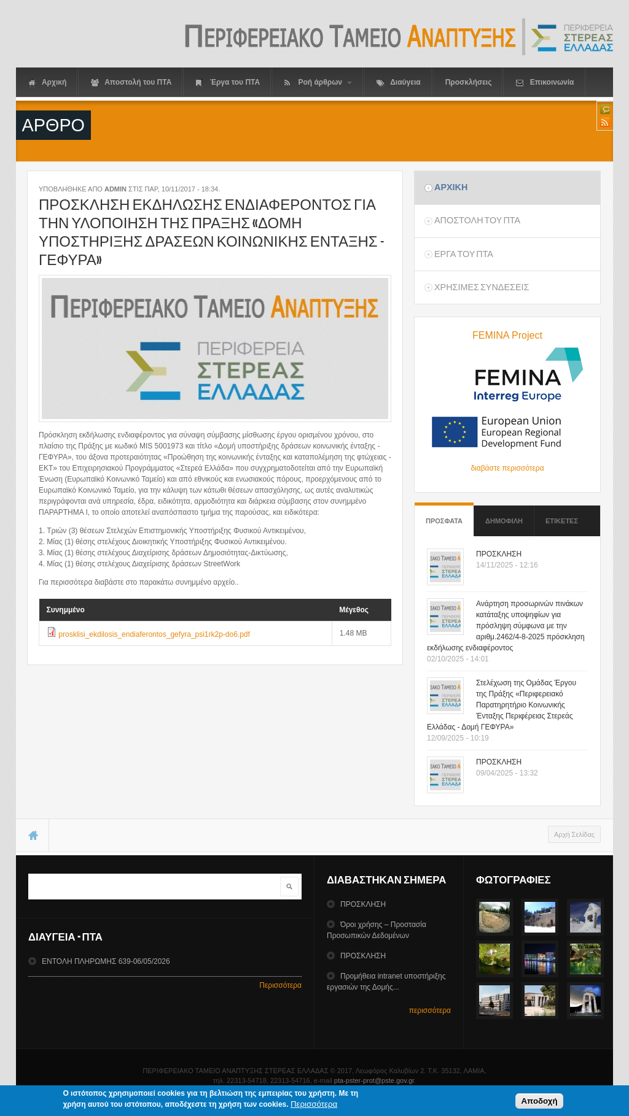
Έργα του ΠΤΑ (228, 82)
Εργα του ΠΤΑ (463, 254)
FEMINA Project (507, 335)
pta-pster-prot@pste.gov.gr (374, 1080)
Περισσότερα (280, 985)
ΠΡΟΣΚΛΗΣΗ (499, 554)
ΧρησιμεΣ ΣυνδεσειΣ (481, 287)
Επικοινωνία (545, 82)
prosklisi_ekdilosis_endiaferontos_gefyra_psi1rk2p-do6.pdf (154, 634)
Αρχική (47, 82)
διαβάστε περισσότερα (507, 468)
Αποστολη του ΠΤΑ (477, 220)
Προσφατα (444, 515)
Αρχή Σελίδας (574, 834)
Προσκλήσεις (468, 82)
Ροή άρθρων (318, 82)
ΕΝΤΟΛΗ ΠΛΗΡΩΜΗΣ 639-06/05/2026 (106, 961)
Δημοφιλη (504, 521)
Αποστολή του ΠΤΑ (131, 82)
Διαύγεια (398, 82)
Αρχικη (450, 187)
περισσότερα (430, 1010)
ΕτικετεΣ (561, 521)
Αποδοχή (539, 1103)
